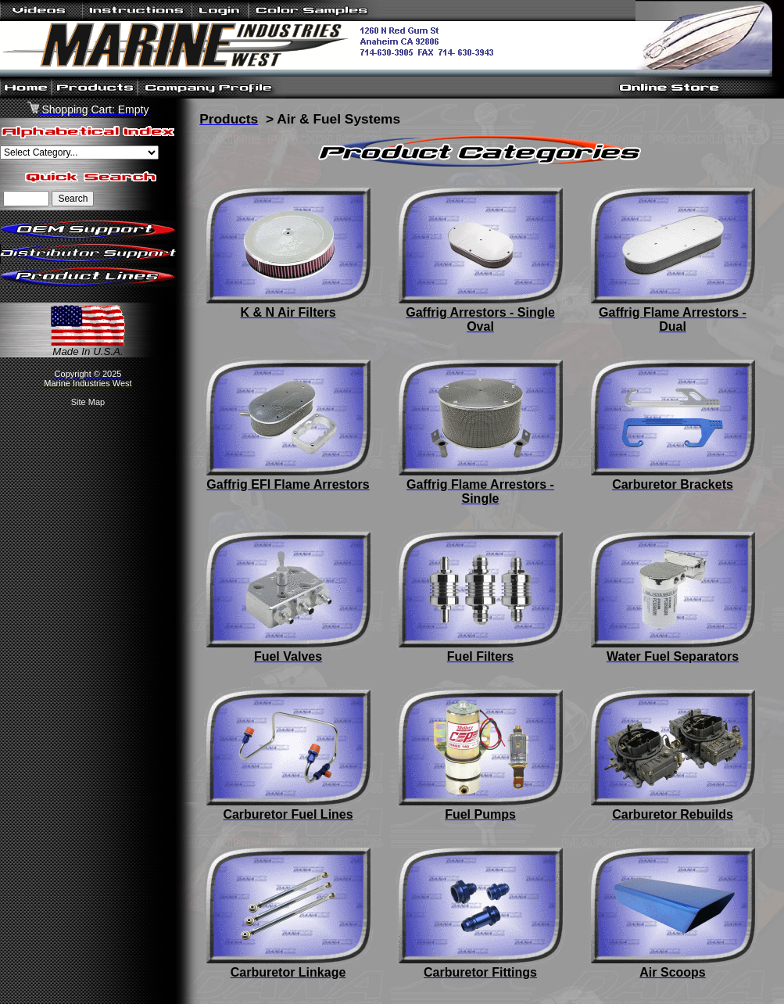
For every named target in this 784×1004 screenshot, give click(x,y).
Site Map (88, 402)
